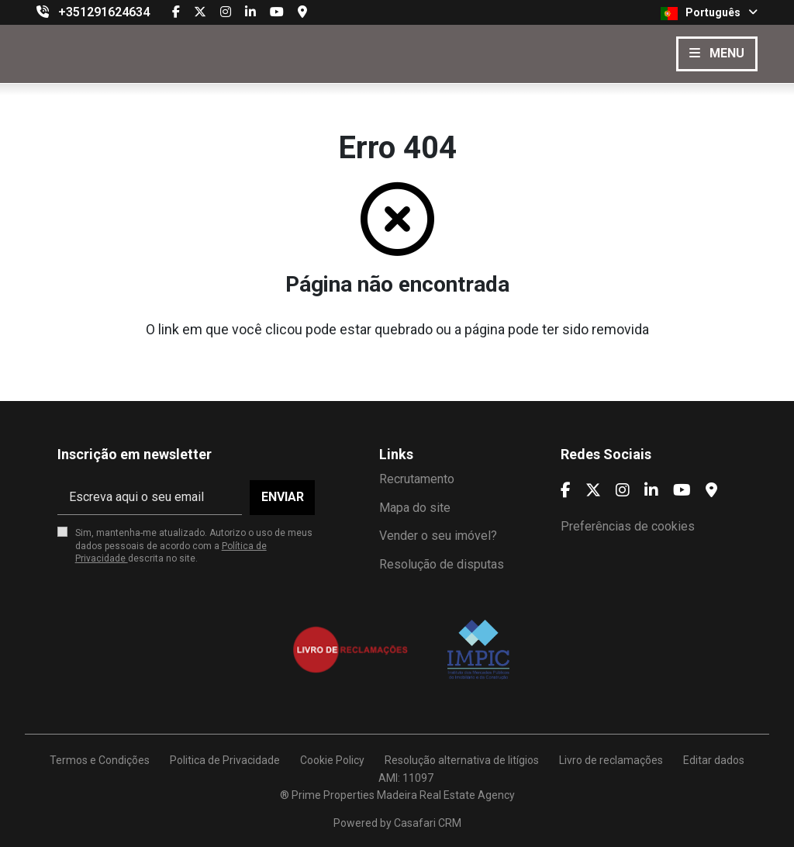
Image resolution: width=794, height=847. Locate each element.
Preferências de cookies (628, 526)
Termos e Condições (100, 760)
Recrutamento (416, 479)
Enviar (282, 496)
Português (709, 13)
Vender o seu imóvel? (438, 535)
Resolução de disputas (441, 564)
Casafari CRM (427, 823)
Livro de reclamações (611, 760)
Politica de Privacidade (225, 760)
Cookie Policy (332, 760)
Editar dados (713, 760)
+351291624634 (104, 12)
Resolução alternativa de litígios (462, 760)
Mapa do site (415, 507)
